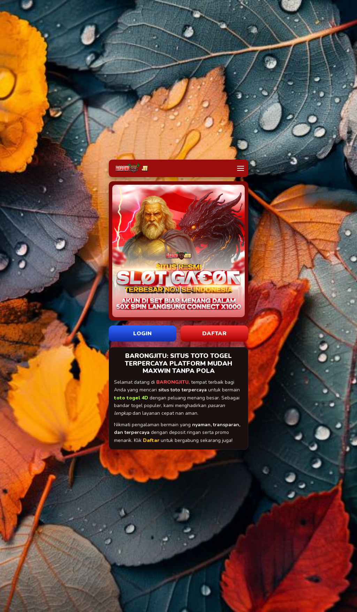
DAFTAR (214, 333)
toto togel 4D (131, 398)
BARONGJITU (172, 382)
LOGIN (142, 333)
